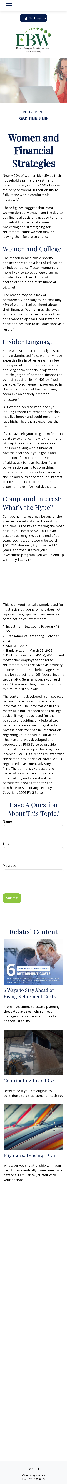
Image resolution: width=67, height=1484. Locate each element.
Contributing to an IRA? (29, 1080)
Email (7, 843)
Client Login (33, 18)
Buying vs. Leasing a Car (30, 1155)
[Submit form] (12, 898)
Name (7, 821)
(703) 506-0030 (37, 1475)
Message (9, 865)
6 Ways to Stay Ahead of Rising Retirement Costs (30, 993)
